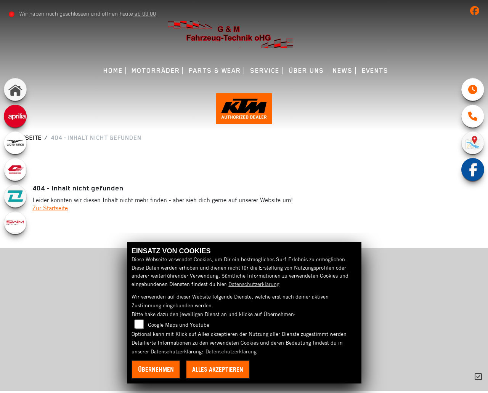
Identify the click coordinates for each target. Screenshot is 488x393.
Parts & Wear (215, 70)
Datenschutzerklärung (253, 284)
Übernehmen (156, 369)
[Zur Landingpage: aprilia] (15, 116)
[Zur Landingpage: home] (15, 89)
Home (113, 70)
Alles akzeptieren (217, 369)
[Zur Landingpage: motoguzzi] (15, 142)
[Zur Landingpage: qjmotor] (15, 169)
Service (264, 70)
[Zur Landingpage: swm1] (15, 222)
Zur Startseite (50, 210)
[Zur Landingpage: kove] (15, 196)
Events (375, 70)
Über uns (306, 70)
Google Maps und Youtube (178, 324)
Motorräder (156, 70)
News (343, 70)
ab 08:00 (144, 14)
